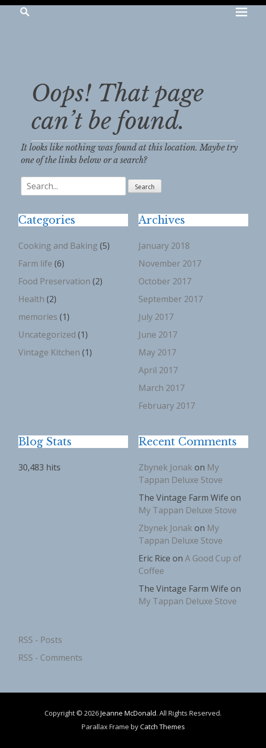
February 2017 (166, 405)
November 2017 (169, 263)
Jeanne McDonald (128, 713)
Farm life (35, 263)
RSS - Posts (40, 640)
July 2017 (156, 317)
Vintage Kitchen (49, 352)
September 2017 (170, 299)
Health (31, 299)
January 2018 (164, 245)
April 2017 (158, 370)
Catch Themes (162, 726)
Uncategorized (47, 334)
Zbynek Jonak (165, 467)
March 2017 (161, 388)
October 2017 (164, 281)
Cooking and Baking (58, 245)
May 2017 (157, 352)
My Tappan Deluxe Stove (187, 510)
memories (37, 317)
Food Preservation (54, 281)
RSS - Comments (50, 657)
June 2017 (157, 334)
